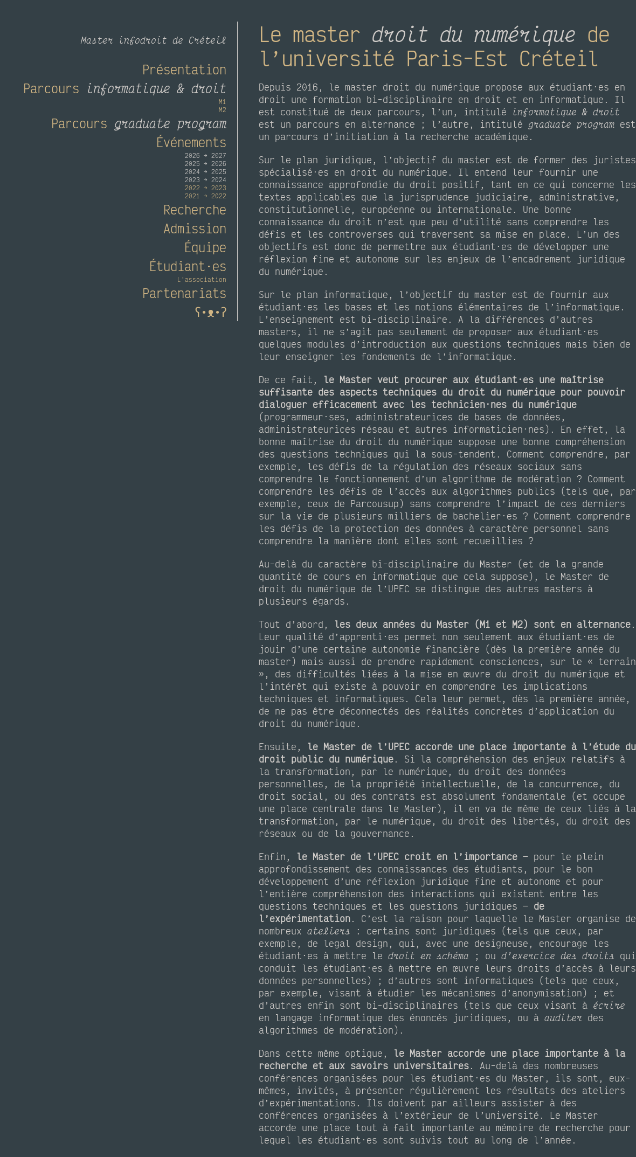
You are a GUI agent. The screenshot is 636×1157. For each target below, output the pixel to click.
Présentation (184, 69)
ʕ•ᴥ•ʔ (207, 312)
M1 (222, 102)
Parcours (124, 88)
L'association (201, 279)
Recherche (194, 209)
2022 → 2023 (205, 188)
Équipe (205, 247)
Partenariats (184, 293)
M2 (222, 110)
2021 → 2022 (205, 196)
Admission (194, 228)
